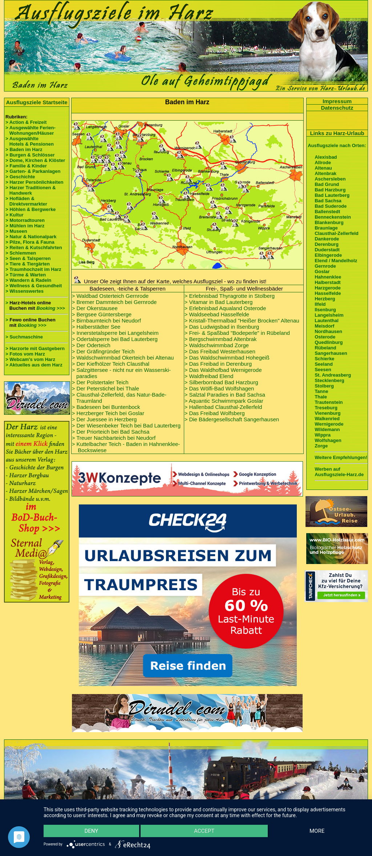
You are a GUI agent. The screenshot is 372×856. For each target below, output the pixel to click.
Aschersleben (330, 179)
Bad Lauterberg (332, 195)
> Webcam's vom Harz (30, 359)
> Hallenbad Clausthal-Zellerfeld (223, 407)
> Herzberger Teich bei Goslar (108, 413)
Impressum (337, 101)
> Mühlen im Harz (24, 225)
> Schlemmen (20, 253)
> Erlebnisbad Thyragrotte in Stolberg (230, 296)
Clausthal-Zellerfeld (337, 233)
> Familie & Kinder (26, 166)
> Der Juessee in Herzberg (104, 419)
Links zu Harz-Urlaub (337, 133)
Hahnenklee (328, 277)
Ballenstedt (327, 211)
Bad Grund (327, 184)
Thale (321, 396)
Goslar (322, 271)
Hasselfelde (328, 293)
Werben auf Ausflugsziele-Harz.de (339, 471)
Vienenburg (327, 413)
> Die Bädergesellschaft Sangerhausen (232, 419)
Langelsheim (329, 315)
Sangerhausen (331, 353)
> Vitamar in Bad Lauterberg (219, 302)
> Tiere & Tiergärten (27, 264)
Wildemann (327, 429)
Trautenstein (329, 402)
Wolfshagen (328, 440)
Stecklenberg (329, 380)
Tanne (321, 391)
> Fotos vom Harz (25, 354)
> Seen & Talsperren (27, 258)
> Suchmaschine (24, 337)
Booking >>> (50, 308)
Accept (204, 831)
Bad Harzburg (330, 189)
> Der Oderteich (91, 345)
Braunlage (326, 228)
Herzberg (325, 298)
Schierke (324, 358)
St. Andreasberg (333, 375)
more (317, 831)
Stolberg (324, 386)
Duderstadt (327, 249)
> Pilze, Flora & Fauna (29, 242)
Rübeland (325, 347)
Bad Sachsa (328, 200)
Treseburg (326, 407)
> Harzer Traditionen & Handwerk (30, 190)
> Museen (16, 231)
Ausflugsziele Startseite (36, 102)
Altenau (323, 168)
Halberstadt (328, 282)
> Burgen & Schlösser (29, 155)
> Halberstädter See (96, 327)
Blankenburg (329, 222)
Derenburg (327, 244)
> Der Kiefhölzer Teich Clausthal (111, 364)
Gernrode (325, 266)
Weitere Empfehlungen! (341, 457)
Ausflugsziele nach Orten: (337, 145)
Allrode (323, 162)
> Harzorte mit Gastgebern (35, 348)
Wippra (323, 435)
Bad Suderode (331, 206)
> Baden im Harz (24, 149)
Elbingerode (328, 255)
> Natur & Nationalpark (31, 236)
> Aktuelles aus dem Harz (33, 365)
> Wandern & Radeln (28, 280)
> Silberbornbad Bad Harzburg (221, 382)
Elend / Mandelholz (336, 260)
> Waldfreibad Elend (209, 376)
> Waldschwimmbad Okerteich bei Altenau (123, 357)
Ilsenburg (325, 309)
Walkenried (327, 418)
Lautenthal (327, 320)
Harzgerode (328, 288)
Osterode (325, 337)
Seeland (324, 364)
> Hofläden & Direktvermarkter (26, 201)
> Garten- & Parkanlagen (32, 171)
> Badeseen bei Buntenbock (106, 407)
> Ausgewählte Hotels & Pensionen (29, 141)
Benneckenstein (333, 217)
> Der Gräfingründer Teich (103, 351)
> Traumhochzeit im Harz (33, 269)
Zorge (321, 446)
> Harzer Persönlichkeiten (34, 182)
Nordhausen (328, 331)
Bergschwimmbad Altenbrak (222, 339)
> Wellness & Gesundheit (33, 285)
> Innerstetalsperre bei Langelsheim (115, 333)
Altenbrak (325, 173)
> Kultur (14, 215)
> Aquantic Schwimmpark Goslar (224, 401)
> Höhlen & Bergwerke (30, 209)
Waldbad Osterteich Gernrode (112, 296)
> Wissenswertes (24, 291)
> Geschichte (20, 176)
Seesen (323, 369)
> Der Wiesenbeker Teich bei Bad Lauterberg (126, 425)
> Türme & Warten (25, 274)
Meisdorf (324, 326)
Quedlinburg (329, 342)
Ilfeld (320, 304)
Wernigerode (329, 424)
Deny (91, 831)
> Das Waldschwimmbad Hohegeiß (227, 357)
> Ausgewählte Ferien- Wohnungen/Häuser (31, 130)
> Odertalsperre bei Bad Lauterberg (115, 339)
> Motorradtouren (25, 220)
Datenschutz (337, 108)
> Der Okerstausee (95, 308)
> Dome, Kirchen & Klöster (35, 160)
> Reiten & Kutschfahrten (33, 247)
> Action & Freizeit (25, 122)
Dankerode (327, 239)
